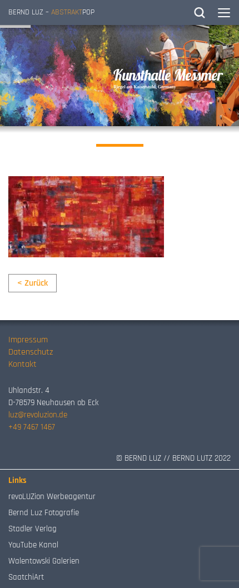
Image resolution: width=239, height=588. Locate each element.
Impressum (28, 340)
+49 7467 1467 (31, 427)
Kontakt (22, 364)
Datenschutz (30, 352)
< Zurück (32, 283)
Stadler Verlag (32, 529)
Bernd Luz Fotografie (43, 512)
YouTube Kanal (33, 545)
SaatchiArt (26, 577)
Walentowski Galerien (43, 561)
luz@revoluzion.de (37, 415)
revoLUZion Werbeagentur (52, 496)
